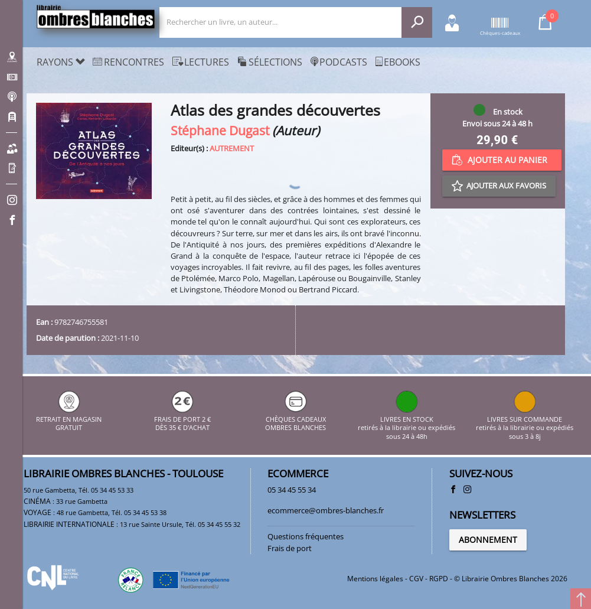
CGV (416, 579)
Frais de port (289, 548)
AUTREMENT (232, 148)
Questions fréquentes (305, 536)
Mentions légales (375, 579)
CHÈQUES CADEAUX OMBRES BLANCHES (295, 419)
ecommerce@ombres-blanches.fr (325, 510)
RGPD (438, 579)
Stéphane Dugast (220, 130)
